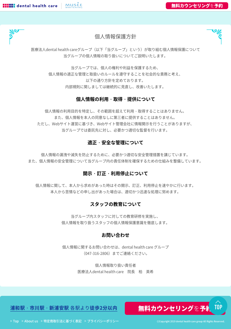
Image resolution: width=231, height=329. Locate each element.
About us (31, 321)
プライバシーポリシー (103, 321)
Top (16, 321)
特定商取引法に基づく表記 (63, 321)
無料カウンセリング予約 (197, 5)
